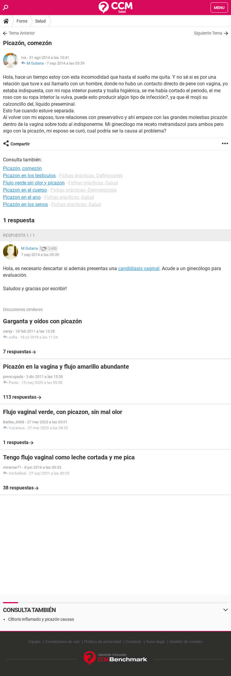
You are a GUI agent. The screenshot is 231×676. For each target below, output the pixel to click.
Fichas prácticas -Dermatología (84, 190)
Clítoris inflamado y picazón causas (41, 619)
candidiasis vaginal (138, 268)
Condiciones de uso (62, 641)
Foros (22, 21)
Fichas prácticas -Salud (93, 183)
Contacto (133, 641)
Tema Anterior (22, 33)
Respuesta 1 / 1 (19, 235)
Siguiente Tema (208, 33)
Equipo (35, 641)
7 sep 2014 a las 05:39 (66, 63)
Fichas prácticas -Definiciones (91, 175)
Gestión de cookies (186, 641)
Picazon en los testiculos (29, 175)
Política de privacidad (102, 641)
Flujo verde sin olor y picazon (34, 183)
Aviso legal (155, 641)
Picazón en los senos (25, 204)
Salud (40, 21)
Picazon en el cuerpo (25, 190)
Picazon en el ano (22, 197)
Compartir (20, 144)
